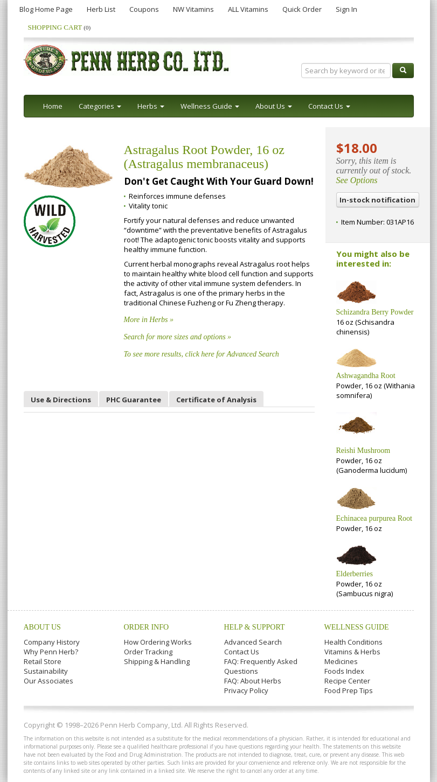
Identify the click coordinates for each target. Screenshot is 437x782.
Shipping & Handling (157, 661)
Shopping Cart (59, 27)
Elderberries (354, 574)
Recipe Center (347, 681)
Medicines (341, 661)
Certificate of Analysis (216, 399)
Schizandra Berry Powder (375, 312)
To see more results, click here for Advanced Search (201, 354)
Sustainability (46, 671)
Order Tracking (148, 652)
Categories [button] (100, 106)
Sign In (346, 9)
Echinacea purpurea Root (374, 518)
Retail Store (42, 661)
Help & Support (254, 627)
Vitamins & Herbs (352, 652)
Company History (52, 642)
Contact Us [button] (329, 106)
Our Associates (48, 681)
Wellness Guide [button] (210, 106)
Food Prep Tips (348, 690)
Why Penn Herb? (51, 652)
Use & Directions (61, 399)
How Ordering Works (158, 642)
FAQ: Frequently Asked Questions (260, 666)
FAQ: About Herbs (252, 681)
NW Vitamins (193, 9)
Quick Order (302, 9)
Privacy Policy (246, 690)
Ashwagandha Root (366, 376)
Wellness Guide (356, 627)
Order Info (146, 627)
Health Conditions (353, 642)
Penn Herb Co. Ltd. (127, 60)
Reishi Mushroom (363, 450)
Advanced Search (253, 642)
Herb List (101, 9)
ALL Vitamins (248, 9)
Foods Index (344, 671)
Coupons (144, 9)
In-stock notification (377, 200)
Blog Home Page (46, 9)
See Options (357, 180)
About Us (42, 627)
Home (53, 106)
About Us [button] (273, 106)
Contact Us (241, 652)
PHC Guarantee (133, 399)
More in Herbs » (149, 320)
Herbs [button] (150, 106)
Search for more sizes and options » (178, 337)
